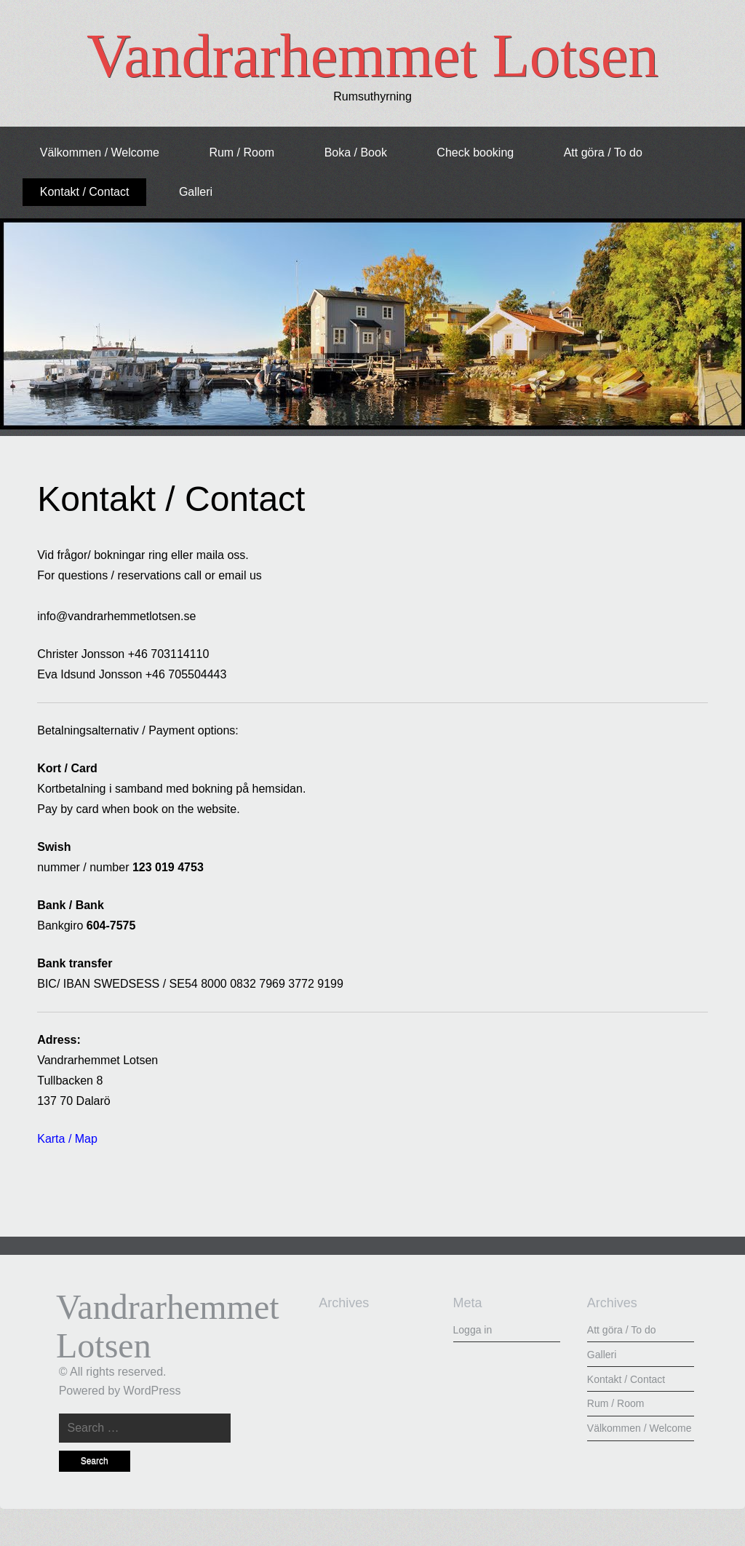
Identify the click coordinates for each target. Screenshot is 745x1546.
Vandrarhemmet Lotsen (372, 56)
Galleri (195, 192)
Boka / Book (355, 152)
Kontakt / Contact (85, 192)
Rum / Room (241, 152)
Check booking (475, 152)
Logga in (473, 1330)
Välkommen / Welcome (99, 152)
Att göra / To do (603, 152)
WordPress (152, 1390)
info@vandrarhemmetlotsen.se (116, 616)
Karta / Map (67, 1139)
